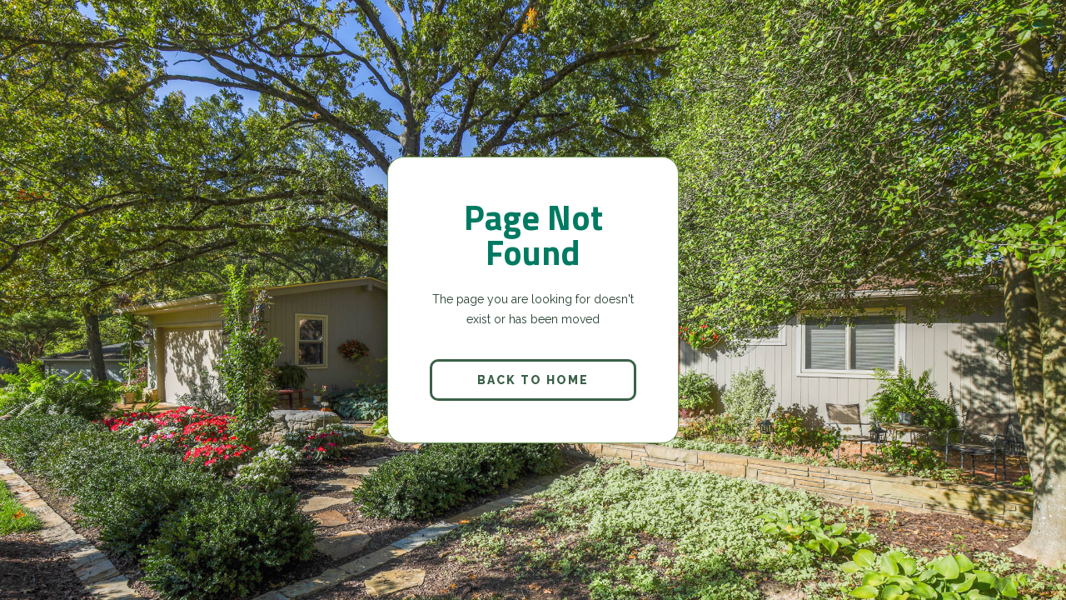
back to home (533, 380)
